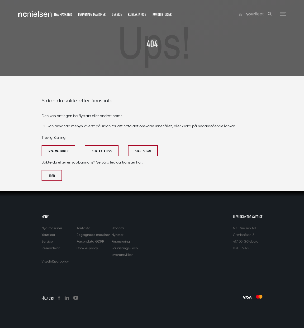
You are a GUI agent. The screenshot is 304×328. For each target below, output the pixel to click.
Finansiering (121, 241)
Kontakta (83, 228)
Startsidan (143, 151)
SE (240, 14)
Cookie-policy (87, 248)
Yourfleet (48, 235)
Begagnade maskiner (91, 14)
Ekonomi (118, 228)
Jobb (51, 176)
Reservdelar (51, 248)
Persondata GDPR (90, 241)
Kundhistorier (162, 14)
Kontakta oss (137, 14)
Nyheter (118, 235)
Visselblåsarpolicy (55, 261)
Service (117, 14)
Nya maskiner (63, 14)
